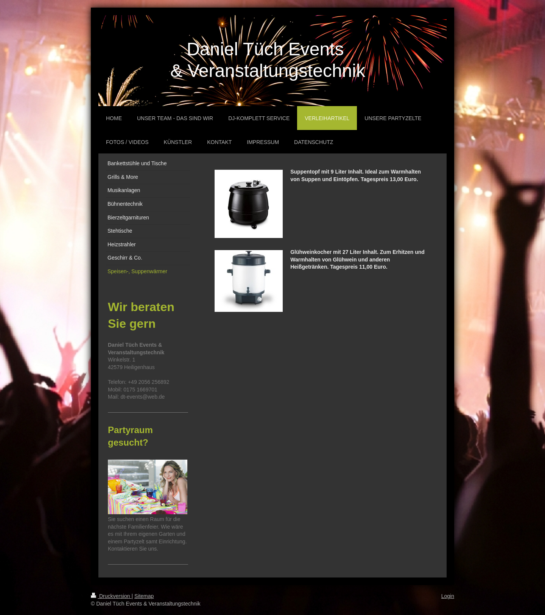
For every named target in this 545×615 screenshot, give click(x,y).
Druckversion (111, 596)
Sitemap (144, 596)
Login (447, 596)
